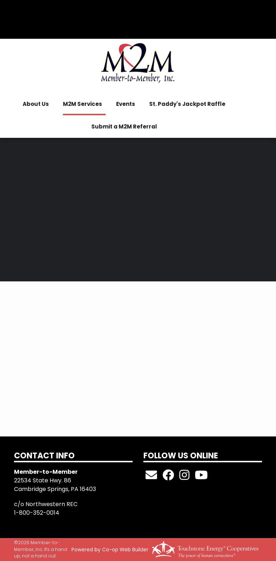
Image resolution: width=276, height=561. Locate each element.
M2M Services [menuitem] (82, 104)
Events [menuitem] (125, 104)
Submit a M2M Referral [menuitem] (124, 126)
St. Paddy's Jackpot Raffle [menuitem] (187, 104)
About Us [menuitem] (36, 104)
